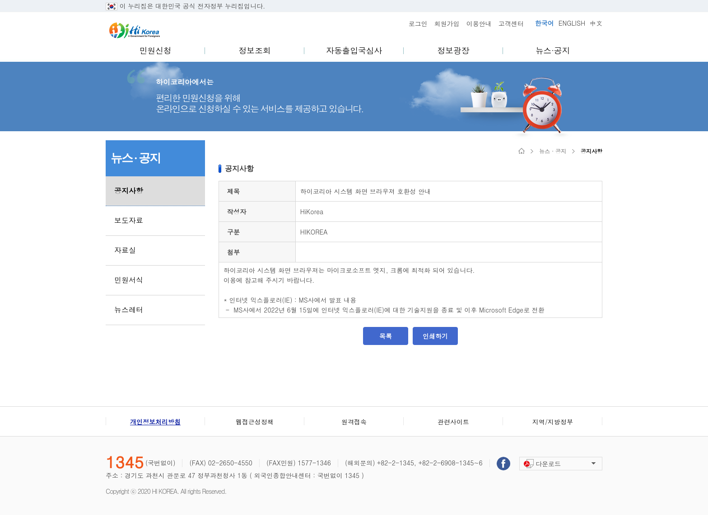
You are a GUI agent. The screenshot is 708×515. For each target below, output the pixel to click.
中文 (596, 23)
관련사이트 (453, 421)
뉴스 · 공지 (552, 151)
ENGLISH (572, 23)
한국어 (544, 23)
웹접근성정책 (255, 421)
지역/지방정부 (552, 421)
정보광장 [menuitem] (454, 50)
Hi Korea (134, 30)
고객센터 (511, 23)
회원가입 (447, 23)
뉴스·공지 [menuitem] (553, 50)
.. (269, 5)
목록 (385, 335)
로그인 (418, 23)
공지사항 (591, 151)
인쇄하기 (435, 335)
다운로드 (548, 463)
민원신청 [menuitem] (156, 50)
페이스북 (503, 463)
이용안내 (479, 23)
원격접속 (354, 421)
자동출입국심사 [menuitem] (354, 50)
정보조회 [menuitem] (255, 50)
